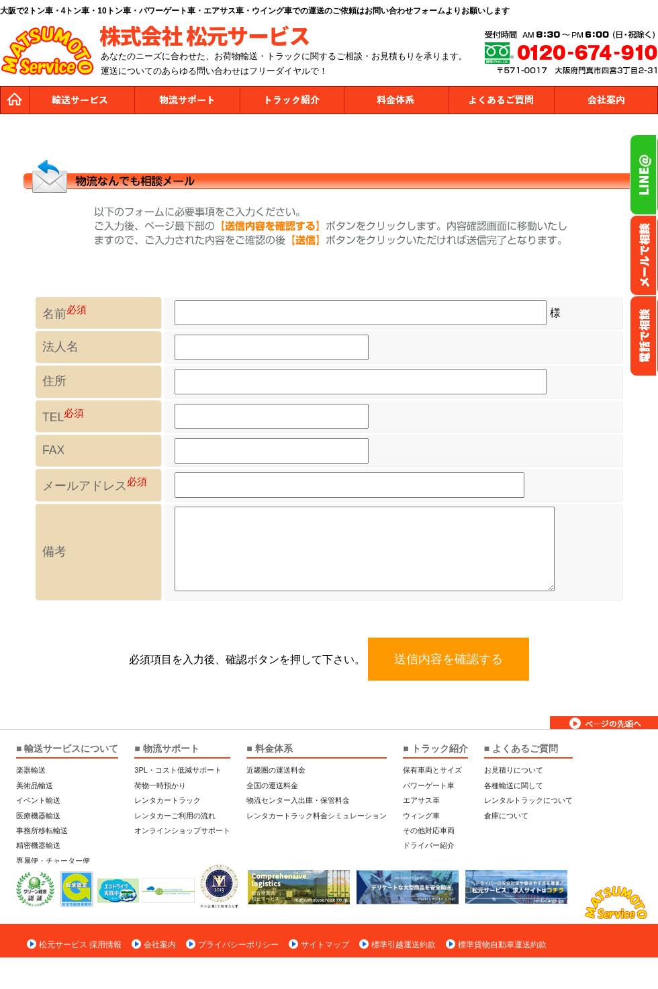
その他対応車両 (429, 830)
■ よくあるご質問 (521, 748)
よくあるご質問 (501, 100)
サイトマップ (325, 944)
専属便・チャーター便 (53, 861)
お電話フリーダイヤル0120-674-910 (644, 336)
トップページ (15, 100)
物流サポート (186, 100)
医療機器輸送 (38, 816)
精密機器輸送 (38, 845)
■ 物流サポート (166, 748)
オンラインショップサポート (182, 830)
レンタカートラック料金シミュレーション (316, 816)
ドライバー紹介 (429, 845)
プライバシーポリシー (238, 944)
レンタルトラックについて (528, 800)
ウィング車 (421, 816)
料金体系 (396, 100)
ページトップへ (604, 722)
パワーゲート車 (429, 785)
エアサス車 (421, 800)
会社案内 (605, 100)
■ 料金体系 (269, 748)
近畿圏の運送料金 (276, 770)
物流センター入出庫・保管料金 (298, 800)
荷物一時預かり (160, 785)
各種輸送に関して (513, 785)
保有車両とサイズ (432, 770)
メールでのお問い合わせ (644, 255)
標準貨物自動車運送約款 (502, 944)
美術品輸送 (34, 785)
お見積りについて (513, 770)
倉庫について (506, 816)
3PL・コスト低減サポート (178, 770)
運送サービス (82, 100)
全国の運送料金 (272, 785)
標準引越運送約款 (403, 944)
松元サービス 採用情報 (80, 944)
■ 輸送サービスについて (67, 748)
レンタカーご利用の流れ (175, 816)
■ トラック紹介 (435, 748)
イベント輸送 (38, 800)
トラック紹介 (291, 100)
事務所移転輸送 (42, 830)
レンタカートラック (167, 800)
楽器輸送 (31, 770)
